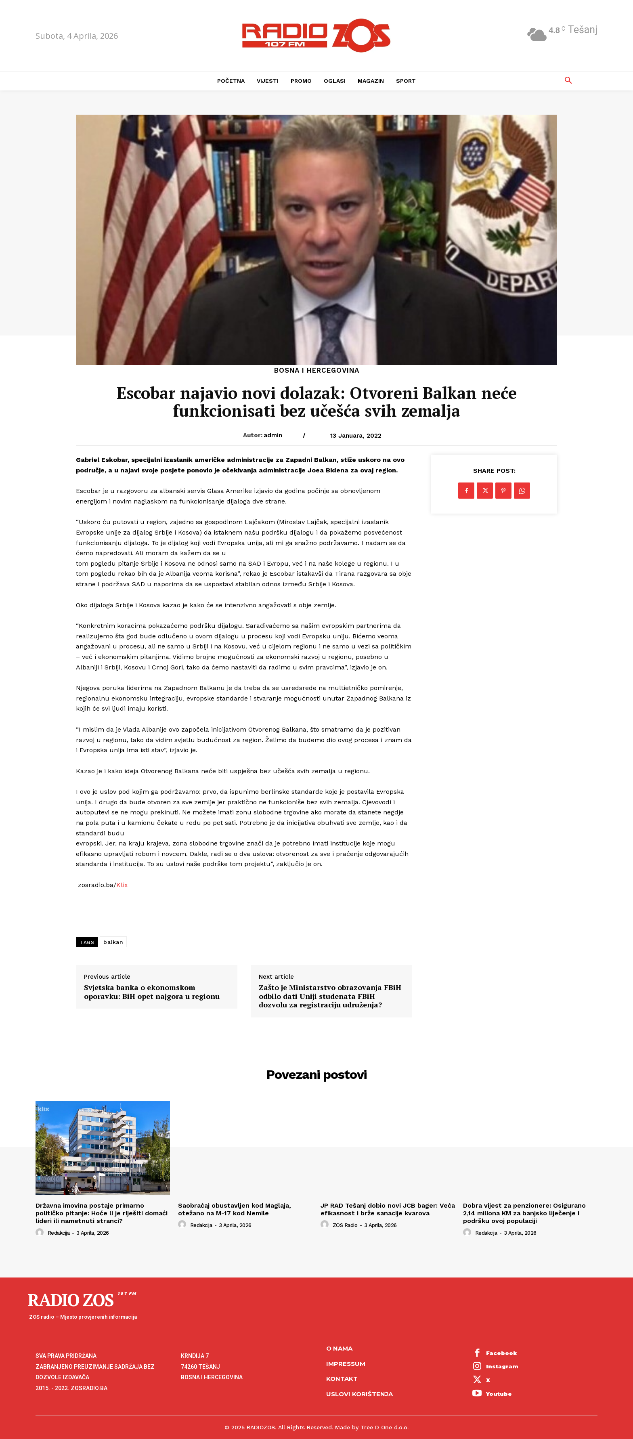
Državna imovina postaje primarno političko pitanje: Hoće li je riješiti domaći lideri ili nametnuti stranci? (102, 1213)
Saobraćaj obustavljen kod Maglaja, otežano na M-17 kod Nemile (234, 1209)
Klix (122, 885)
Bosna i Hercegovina (316, 370)
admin (273, 435)
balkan (113, 942)
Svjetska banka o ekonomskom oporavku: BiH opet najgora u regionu (152, 992)
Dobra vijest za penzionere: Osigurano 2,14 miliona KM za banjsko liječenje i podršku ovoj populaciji (524, 1213)
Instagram (502, 1366)
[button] (568, 80)
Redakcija (59, 1233)
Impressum (345, 1364)
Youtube (499, 1394)
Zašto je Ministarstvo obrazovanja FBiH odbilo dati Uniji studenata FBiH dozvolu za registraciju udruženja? (330, 996)
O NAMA (339, 1348)
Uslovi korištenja (359, 1394)
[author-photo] (41, 1232)
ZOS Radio (345, 1225)
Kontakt (342, 1378)
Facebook (501, 1353)
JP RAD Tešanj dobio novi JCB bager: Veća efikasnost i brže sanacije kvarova (388, 1209)
